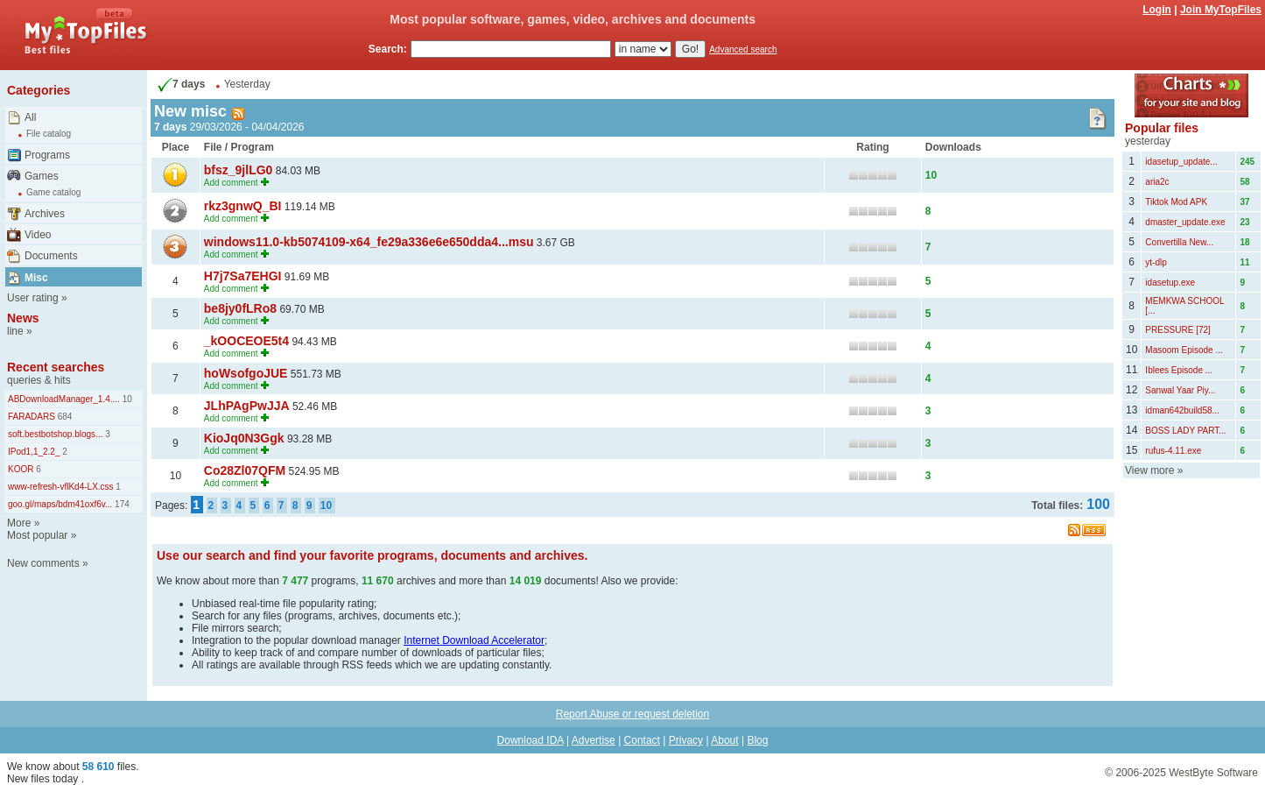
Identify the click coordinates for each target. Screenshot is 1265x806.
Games (42, 176)
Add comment (231, 182)
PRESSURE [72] (1177, 330)
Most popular (37, 535)
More (19, 523)
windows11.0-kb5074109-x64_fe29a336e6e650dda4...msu (369, 242)
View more (1149, 470)
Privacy (686, 740)
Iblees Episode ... (1178, 370)
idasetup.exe (1170, 282)
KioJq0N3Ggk (244, 438)
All (30, 117)
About (724, 740)
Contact (642, 740)
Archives (45, 214)
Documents (51, 256)
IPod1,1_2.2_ (34, 451)
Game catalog (53, 192)
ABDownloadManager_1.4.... (64, 399)
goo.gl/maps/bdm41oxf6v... (60, 504)
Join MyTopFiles (1220, 10)
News (23, 318)
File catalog (48, 133)
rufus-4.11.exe (1173, 451)
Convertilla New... (1179, 242)
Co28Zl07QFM (244, 470)
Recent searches (55, 367)
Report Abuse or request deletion (632, 714)
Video (38, 235)
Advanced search (743, 49)
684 (63, 416)
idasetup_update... (1181, 161)
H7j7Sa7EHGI (243, 276)
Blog (757, 740)
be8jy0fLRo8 (240, 308)
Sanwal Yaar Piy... (1180, 390)
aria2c (1157, 182)
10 (126, 399)
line (15, 331)
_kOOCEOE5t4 (246, 341)
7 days (179, 84)
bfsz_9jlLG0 (238, 170)
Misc (36, 278)
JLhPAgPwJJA (247, 406)
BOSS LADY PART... (1185, 430)
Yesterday (247, 84)
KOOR (20, 469)
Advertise (593, 740)
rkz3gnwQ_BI (243, 206)
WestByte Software (1213, 773)
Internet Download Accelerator (474, 640)
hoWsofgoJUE (246, 373)
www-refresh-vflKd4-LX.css (61, 486)
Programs (47, 155)
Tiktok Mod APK (1176, 202)
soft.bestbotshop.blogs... (55, 434)
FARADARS (31, 416)
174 (120, 504)
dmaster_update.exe (1185, 222)
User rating (33, 298)
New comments (43, 563)
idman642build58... (1182, 410)
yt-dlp (1155, 262)
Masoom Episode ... (1183, 350)
